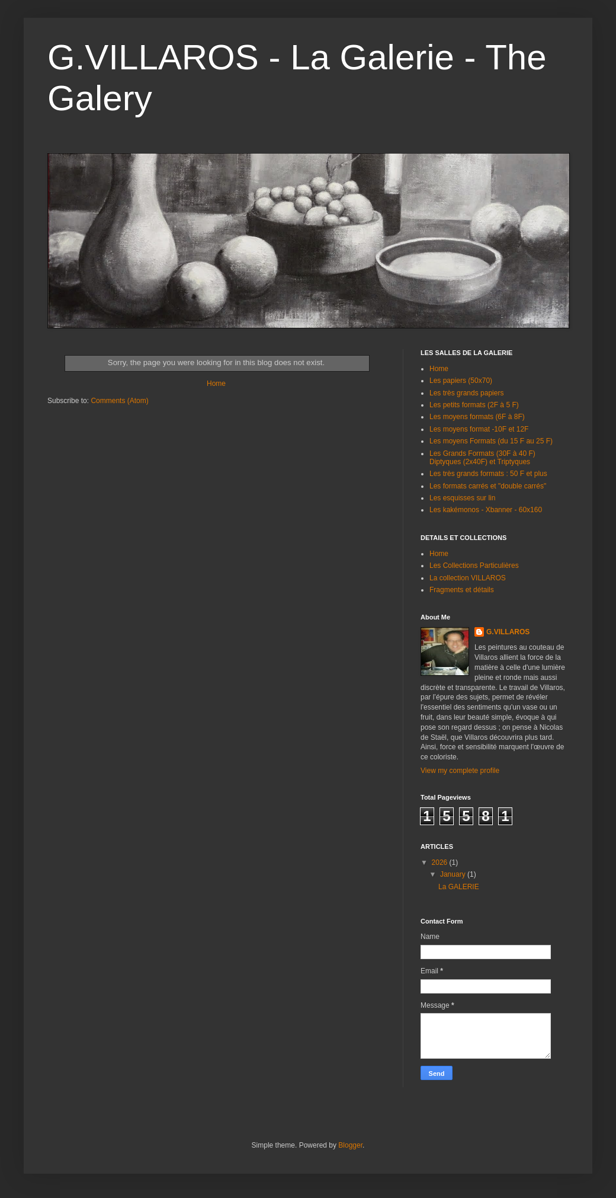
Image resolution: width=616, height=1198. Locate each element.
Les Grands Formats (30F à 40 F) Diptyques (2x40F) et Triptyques (482, 457)
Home (216, 383)
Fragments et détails (461, 590)
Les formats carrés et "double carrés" (487, 486)
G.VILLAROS (508, 632)
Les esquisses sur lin (462, 498)
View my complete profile (460, 770)
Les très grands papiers (466, 393)
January (453, 874)
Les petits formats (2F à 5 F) (474, 405)
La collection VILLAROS (467, 578)
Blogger (350, 1145)
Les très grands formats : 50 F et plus (488, 473)
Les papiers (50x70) (460, 380)
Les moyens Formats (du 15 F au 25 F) (491, 441)
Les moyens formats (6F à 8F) (477, 417)
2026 (441, 862)
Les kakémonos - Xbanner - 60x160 (485, 510)
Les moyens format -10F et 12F (478, 429)
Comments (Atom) (119, 401)
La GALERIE (458, 887)
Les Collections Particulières (474, 565)
